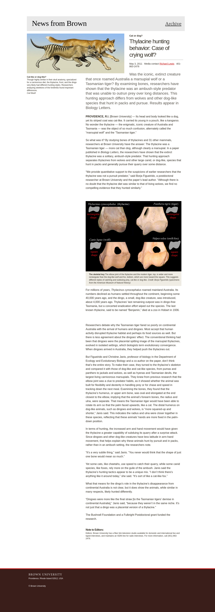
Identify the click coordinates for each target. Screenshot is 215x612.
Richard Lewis (167, 63)
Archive (173, 23)
